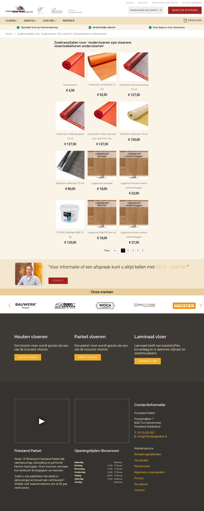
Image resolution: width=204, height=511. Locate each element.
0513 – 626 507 (172, 267)
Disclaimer (141, 484)
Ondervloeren (70, 85)
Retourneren (142, 466)
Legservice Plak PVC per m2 (102, 232)
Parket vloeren (87, 357)
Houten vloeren (27, 357)
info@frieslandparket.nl (152, 436)
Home (8, 33)
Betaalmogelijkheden (147, 454)
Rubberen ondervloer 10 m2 (70, 183)
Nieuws (129, 3)
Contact (58, 280)
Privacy (139, 478)
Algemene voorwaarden (149, 472)
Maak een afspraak (185, 10)
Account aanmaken (192, 3)
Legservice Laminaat (102, 183)
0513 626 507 (146, 432)
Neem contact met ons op (165, 3)
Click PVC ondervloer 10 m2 (134, 134)
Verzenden (141, 460)
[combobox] (145, 10)
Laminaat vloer (147, 361)
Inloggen (142, 3)
